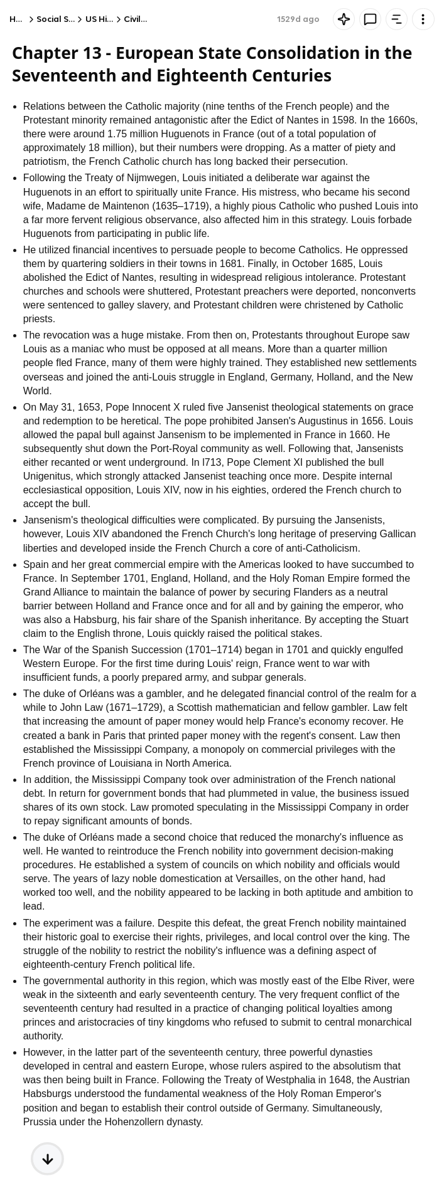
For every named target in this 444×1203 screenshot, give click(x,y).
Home (22, 19)
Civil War (142, 19)
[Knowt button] (344, 19)
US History (106, 19)
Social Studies (65, 19)
